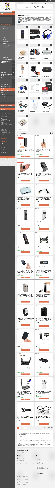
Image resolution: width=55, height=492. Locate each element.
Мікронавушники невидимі (7, 32)
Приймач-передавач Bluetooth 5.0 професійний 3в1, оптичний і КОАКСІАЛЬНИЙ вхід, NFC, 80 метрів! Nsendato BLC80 (24, 393)
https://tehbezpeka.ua (4, 138)
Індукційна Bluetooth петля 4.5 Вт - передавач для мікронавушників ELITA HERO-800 (43, 417)
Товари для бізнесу (4, 82)
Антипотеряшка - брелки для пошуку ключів (7, 46)
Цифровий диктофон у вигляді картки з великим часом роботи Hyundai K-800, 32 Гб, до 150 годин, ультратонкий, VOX (25, 271)
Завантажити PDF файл (21, 452)
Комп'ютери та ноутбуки (5, 79)
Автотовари (3, 72)
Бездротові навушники (6, 30)
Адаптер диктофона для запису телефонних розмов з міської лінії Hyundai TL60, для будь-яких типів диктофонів (44, 247)
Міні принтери (5, 35)
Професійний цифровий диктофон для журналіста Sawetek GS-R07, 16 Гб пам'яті (25, 247)
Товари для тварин (4, 70)
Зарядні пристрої (5, 57)
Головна (20, 6)
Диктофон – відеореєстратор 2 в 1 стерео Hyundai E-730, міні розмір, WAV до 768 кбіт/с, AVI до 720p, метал (25, 222)
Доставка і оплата (36, 7)
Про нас (43, 7)
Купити (25, 156)
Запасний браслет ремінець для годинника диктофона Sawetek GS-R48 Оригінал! (25, 319)
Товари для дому (4, 20)
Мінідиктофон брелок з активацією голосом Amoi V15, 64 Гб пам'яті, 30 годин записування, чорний (25, 343)
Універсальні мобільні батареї (8, 59)
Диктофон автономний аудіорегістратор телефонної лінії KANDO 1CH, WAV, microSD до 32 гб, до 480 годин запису (43, 198)
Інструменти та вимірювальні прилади (6, 75)
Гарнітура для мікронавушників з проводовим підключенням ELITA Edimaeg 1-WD (25, 417)
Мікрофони (4, 39)
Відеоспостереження (5, 17)
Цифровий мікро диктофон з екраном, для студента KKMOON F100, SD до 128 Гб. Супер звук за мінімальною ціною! (44, 295)
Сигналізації (3, 22)
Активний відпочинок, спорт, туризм (6, 65)
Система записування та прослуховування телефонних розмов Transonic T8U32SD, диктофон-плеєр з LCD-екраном (44, 319)
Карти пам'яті (5, 50)
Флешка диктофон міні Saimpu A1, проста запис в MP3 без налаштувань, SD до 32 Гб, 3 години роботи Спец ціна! (44, 271)
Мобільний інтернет (6, 55)
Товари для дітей (4, 67)
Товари (21, 11)
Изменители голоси (6, 48)
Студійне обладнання (5, 84)
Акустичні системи (6, 41)
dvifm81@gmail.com (4, 141)
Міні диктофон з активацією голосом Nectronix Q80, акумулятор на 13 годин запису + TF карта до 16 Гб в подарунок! (25, 295)
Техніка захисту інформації (6, 77)
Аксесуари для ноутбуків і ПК (7, 53)
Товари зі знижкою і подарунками (28, 6)
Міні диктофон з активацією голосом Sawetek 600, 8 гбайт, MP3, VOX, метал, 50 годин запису (25, 150)
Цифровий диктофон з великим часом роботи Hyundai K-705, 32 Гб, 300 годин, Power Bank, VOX (43, 150)
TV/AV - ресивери (5, 28)
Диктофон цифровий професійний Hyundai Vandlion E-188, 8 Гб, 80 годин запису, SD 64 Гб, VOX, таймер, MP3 (44, 174)
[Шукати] (13, 12)
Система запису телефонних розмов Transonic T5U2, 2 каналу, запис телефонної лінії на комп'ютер (24, 198)
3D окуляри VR (5, 37)
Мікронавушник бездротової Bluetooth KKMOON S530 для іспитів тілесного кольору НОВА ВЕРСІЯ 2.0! (43, 392)
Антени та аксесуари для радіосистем (5, 62)
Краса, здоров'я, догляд (5, 86)
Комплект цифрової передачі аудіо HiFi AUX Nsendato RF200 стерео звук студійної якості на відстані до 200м (25, 368)
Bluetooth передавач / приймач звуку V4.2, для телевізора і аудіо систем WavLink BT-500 (44, 368)
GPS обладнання (5, 43)
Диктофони (4, 26)
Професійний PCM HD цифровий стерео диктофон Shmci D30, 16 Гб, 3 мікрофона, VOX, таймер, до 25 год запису (44, 222)
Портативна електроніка (5, 24)
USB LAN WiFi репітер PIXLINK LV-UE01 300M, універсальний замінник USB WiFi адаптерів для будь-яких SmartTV (43, 343)
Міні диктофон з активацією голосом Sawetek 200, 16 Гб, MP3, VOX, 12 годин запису (24, 174)
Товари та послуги (4, 15)
